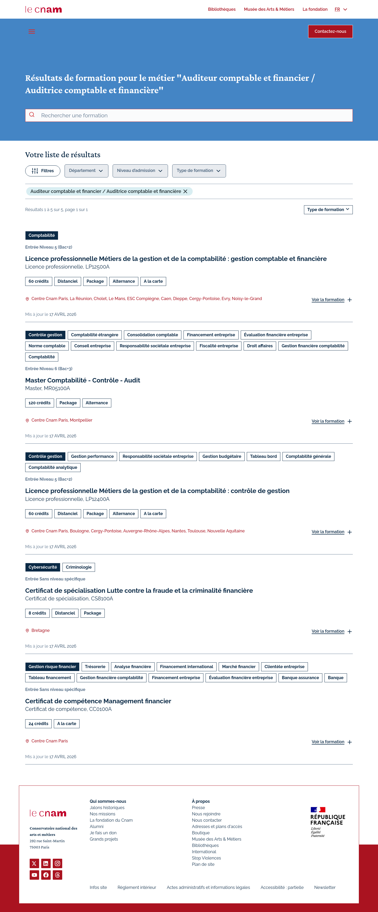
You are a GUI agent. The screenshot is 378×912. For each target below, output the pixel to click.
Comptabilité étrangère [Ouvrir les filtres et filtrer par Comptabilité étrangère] (94, 334)
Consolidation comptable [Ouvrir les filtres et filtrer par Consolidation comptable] (152, 334)
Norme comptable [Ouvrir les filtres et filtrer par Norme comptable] (47, 345)
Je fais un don (103, 832)
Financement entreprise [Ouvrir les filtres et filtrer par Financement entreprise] (211, 334)
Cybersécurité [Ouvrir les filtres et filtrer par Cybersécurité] (43, 566)
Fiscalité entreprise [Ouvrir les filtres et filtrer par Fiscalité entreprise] (219, 345)
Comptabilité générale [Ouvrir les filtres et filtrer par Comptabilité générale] (308, 456)
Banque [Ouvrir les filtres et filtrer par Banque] (335, 677)
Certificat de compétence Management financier (98, 701)
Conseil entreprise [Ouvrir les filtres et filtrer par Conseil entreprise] (92, 345)
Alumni (96, 826)
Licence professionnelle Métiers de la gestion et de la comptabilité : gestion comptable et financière (176, 259)
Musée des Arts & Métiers (216, 839)
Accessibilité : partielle (282, 887)
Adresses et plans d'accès (217, 826)
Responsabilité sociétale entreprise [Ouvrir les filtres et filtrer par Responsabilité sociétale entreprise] (155, 345)
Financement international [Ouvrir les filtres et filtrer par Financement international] (186, 666)
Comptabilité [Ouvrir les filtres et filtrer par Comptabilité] (42, 235)
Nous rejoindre (206, 813)
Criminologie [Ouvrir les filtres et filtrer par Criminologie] (79, 566)
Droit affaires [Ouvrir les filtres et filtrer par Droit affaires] (259, 345)
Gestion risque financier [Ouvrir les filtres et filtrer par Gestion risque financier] (52, 666)
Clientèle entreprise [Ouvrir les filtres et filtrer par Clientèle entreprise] (284, 666)
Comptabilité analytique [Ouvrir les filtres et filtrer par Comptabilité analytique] (53, 467)
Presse (198, 807)
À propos (201, 801)
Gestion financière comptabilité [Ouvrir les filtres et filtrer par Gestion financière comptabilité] (313, 345)
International (204, 851)
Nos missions (102, 813)
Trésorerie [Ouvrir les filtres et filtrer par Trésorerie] (95, 666)
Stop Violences (206, 858)
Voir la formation (328, 299)
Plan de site (203, 864)
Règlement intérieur (137, 887)
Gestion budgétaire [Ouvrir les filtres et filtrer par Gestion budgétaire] (221, 456)
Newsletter (324, 887)
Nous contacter (207, 820)
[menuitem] (221, 9)
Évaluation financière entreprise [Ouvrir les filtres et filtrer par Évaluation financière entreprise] (276, 334)
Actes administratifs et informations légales (208, 887)
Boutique (200, 832)
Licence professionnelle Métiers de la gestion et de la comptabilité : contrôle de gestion (157, 491)
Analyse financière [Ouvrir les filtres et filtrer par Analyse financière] (132, 666)
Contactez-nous (330, 31)
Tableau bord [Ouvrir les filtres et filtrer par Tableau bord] (263, 456)
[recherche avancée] (195, 115)
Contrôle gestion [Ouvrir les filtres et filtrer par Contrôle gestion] (45, 334)
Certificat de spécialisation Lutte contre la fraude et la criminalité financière (139, 590)
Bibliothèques (205, 845)
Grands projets (104, 839)
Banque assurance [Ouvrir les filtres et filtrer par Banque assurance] (300, 677)
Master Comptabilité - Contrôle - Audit (82, 380)
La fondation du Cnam (111, 820)
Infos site (98, 887)
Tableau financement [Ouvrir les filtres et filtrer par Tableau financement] (50, 677)
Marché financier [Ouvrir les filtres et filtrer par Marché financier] (239, 666)
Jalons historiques (107, 807)
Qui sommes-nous (108, 801)
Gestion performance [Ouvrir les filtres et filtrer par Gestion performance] (92, 456)
